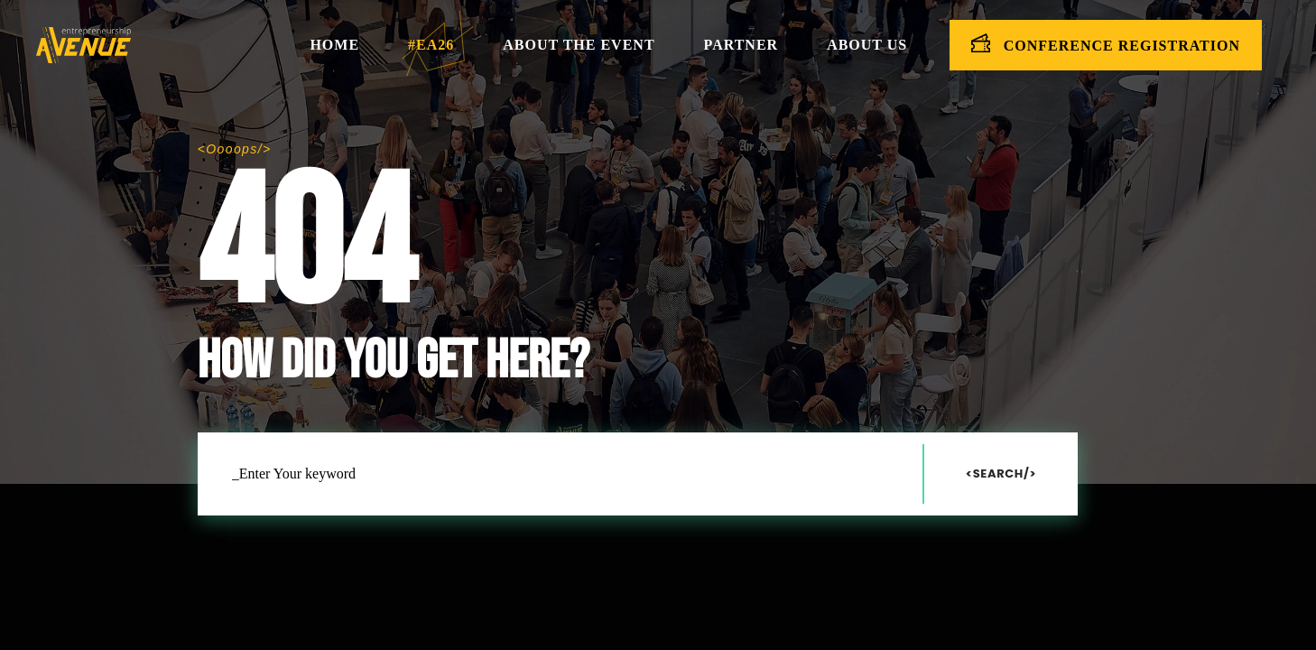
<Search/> (1001, 473)
